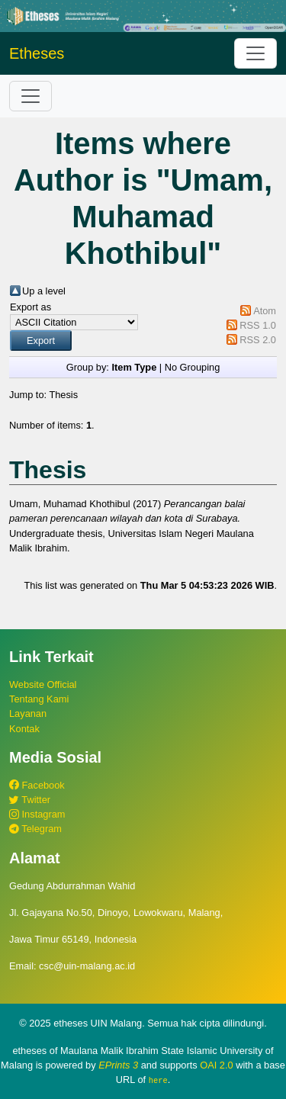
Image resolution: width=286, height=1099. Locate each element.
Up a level (44, 291)
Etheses (36, 53)
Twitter (29, 799)
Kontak (24, 728)
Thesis (63, 394)
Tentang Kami (39, 699)
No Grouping (192, 367)
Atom (264, 311)
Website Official (42, 684)
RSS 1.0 (257, 325)
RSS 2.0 (257, 339)
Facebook (37, 785)
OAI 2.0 (216, 1065)
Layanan (28, 713)
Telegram (35, 828)
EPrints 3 (118, 1065)
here (158, 1080)
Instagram (37, 814)
